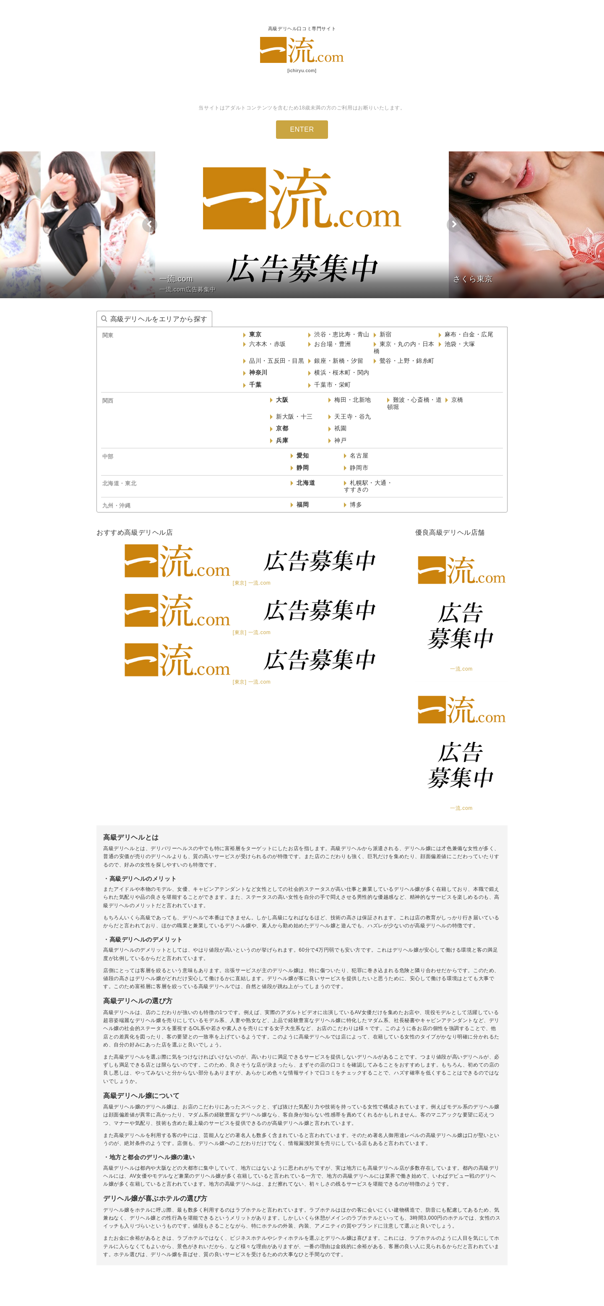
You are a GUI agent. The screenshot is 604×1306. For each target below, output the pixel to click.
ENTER (302, 129)
